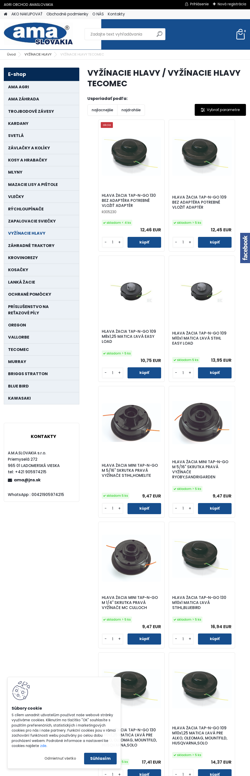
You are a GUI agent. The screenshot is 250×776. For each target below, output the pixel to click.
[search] (159, 36)
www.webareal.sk (145, 770)
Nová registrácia (232, 4)
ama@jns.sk (27, 480)
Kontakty (116, 14)
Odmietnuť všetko (60, 758)
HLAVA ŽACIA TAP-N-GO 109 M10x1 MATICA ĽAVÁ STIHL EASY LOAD (113, 346)
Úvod (11, 54)
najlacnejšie (102, 110)
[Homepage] (5, 14)
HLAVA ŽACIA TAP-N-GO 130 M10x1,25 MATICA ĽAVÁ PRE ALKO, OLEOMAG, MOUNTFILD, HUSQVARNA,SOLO (218, 490)
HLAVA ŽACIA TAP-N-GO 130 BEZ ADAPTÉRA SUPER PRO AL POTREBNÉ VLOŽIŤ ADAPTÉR (192, 634)
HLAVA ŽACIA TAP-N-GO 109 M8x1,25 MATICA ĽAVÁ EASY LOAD (218, 205)
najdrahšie (131, 110)
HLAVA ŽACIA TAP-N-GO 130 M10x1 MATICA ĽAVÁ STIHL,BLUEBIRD (166, 487)
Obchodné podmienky (67, 14)
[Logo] (38, 34)
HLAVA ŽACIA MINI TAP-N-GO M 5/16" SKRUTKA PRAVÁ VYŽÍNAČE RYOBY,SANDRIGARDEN (219, 346)
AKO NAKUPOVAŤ (26, 14)
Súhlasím (100, 758)
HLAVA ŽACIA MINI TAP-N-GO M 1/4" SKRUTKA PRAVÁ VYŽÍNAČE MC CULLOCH (110, 489)
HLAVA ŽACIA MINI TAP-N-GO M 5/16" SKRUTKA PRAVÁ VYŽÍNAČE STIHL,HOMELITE (163, 346)
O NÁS (98, 14)
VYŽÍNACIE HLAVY (38, 54)
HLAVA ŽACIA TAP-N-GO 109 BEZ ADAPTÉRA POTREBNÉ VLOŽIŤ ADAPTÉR (166, 205)
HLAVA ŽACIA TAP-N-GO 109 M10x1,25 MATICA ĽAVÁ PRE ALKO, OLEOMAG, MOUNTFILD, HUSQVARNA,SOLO (139, 635)
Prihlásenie (199, 4)
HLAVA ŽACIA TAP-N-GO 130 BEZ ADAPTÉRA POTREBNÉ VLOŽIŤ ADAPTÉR (113, 203)
